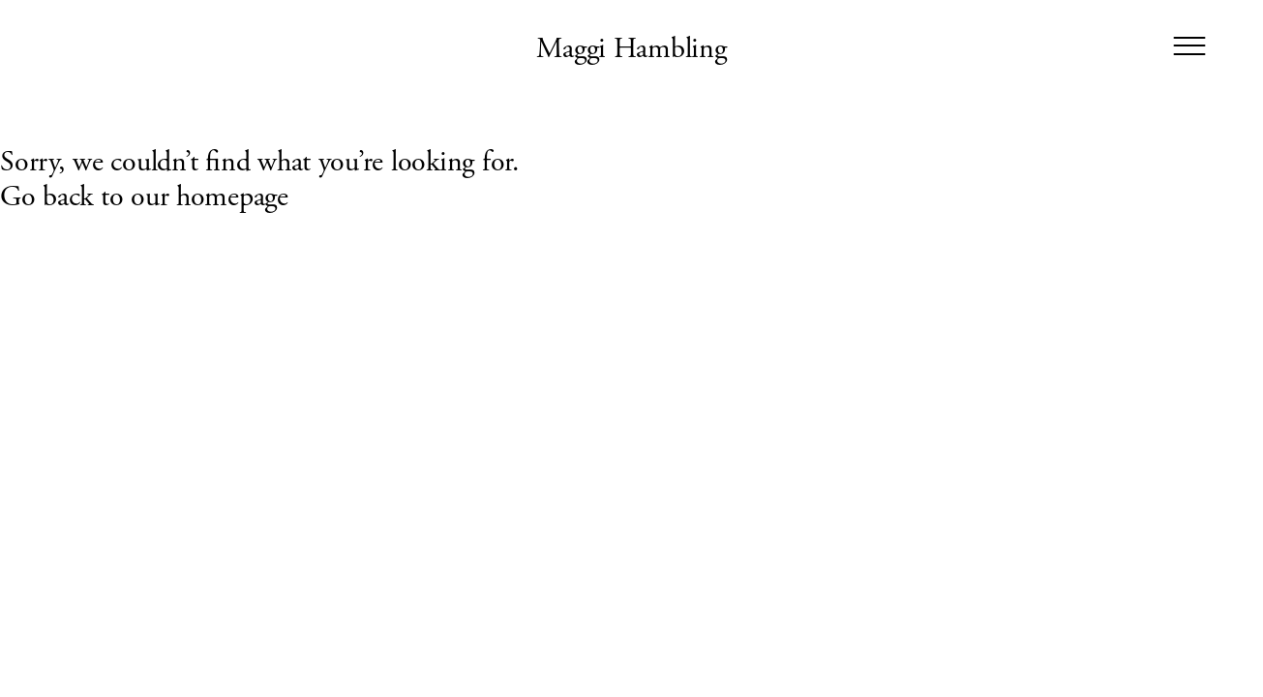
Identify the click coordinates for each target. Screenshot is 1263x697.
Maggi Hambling (631, 49)
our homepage (209, 197)
